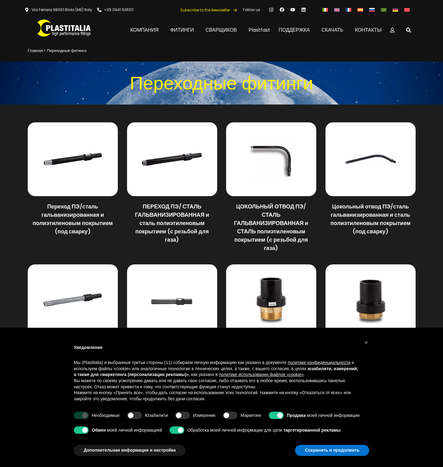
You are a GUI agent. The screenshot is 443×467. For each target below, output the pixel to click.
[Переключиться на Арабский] (383, 10)
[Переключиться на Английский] (337, 10)
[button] (366, 342)
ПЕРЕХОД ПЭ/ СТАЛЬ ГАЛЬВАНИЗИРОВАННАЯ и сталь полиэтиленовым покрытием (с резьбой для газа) (172, 223)
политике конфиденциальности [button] (319, 362)
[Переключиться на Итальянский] (325, 10)
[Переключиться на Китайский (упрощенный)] (407, 10)
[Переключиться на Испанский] (360, 10)
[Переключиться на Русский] (372, 10)
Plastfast (259, 30)
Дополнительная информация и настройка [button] (130, 450)
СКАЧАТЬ (333, 30)
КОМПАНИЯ (146, 30)
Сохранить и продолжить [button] (332, 450)
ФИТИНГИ (183, 30)
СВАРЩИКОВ (223, 30)
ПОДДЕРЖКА (296, 30)
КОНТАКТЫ (368, 30)
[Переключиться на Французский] (348, 10)
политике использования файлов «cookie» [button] (261, 374)
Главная (35, 50)
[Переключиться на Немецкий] (395, 10)
